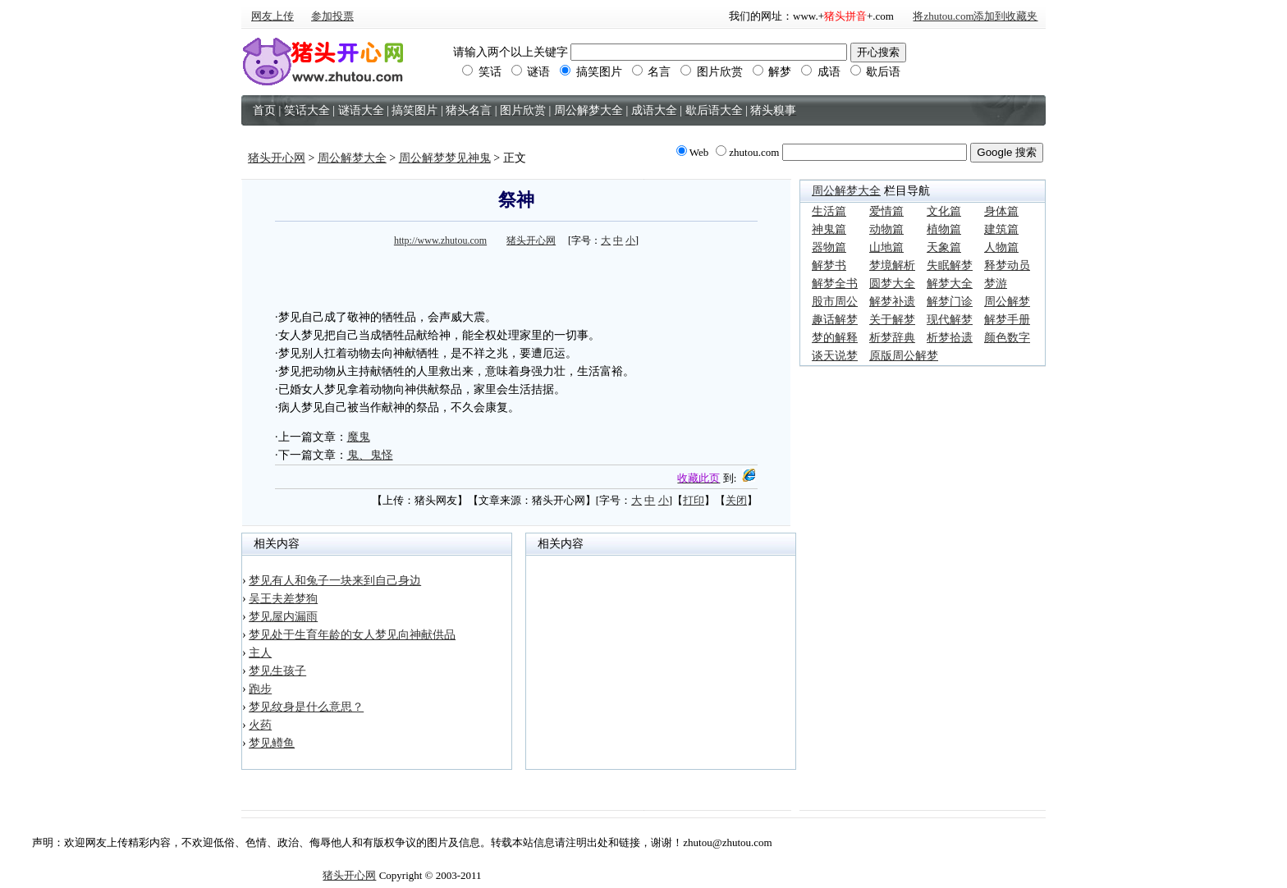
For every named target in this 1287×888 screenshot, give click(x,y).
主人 (260, 653)
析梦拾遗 (950, 338)
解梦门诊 (950, 301)
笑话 (482, 72)
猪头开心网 (276, 158)
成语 (820, 72)
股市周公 (835, 301)
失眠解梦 (950, 265)
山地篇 (886, 247)
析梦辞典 (892, 338)
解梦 (772, 72)
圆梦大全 (892, 283)
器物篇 (829, 247)
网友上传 (272, 16)
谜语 (531, 72)
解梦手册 (1007, 320)
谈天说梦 (835, 356)
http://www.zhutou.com (440, 240)
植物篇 (944, 229)
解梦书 (829, 265)
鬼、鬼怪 (370, 455)
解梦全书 (835, 283)
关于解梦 (892, 320)
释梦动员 (1007, 265)
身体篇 (1001, 211)
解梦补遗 (892, 301)
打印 (693, 500)
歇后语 (875, 72)
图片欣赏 (711, 72)
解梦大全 (950, 283)
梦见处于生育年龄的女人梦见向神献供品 (352, 635)
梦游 (995, 283)
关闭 (736, 500)
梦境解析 (892, 265)
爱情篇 (886, 211)
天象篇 (944, 247)
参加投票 (332, 16)
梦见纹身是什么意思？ (306, 707)
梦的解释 (835, 338)
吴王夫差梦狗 (283, 599)
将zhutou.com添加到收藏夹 (975, 16)
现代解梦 (950, 320)
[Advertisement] (516, 275)
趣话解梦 (835, 320)
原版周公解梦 (903, 356)
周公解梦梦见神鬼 (445, 158)
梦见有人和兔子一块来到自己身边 (335, 580)
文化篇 (944, 211)
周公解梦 (1007, 301)
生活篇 (829, 211)
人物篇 (1001, 247)
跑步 (260, 689)
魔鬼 (358, 437)
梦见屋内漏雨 (283, 617)
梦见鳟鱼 (272, 743)
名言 (651, 72)
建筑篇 (1001, 229)
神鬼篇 (829, 229)
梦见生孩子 (277, 671)
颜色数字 (1007, 338)
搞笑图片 (591, 72)
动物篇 (886, 229)
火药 (260, 725)
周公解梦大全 (352, 158)
